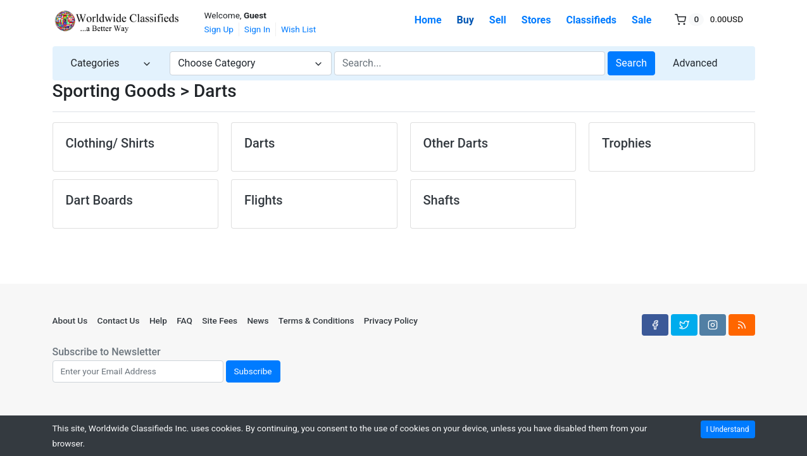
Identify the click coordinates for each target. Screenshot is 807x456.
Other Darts (456, 143)
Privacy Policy (391, 320)
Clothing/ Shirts (110, 143)
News (257, 320)
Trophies (626, 143)
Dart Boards (99, 200)
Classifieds (591, 20)
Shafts (441, 200)
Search (631, 63)
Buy (465, 20)
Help (158, 320)
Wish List (298, 29)
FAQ (184, 320)
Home (428, 20)
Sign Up (219, 29)
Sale (641, 20)
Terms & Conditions (316, 320)
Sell (497, 20)
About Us (70, 320)
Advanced (695, 63)
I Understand (727, 429)
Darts (259, 143)
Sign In (257, 29)
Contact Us (118, 320)
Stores (536, 20)
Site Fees (219, 320)
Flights (263, 200)
